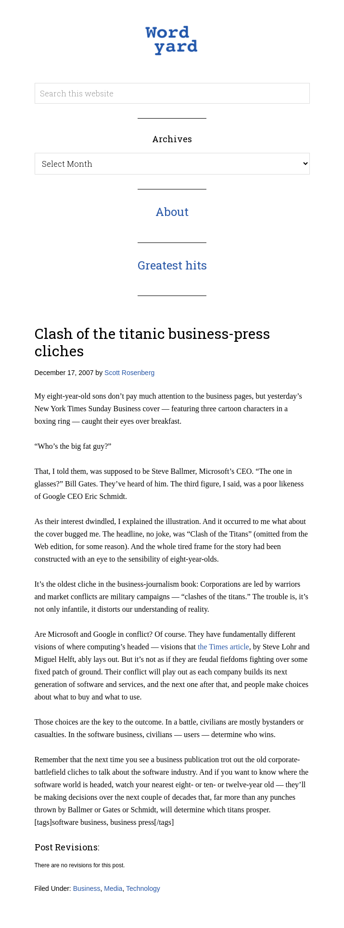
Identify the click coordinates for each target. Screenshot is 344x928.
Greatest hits (172, 265)
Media (113, 888)
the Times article (223, 647)
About (172, 211)
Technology (143, 888)
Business (87, 888)
